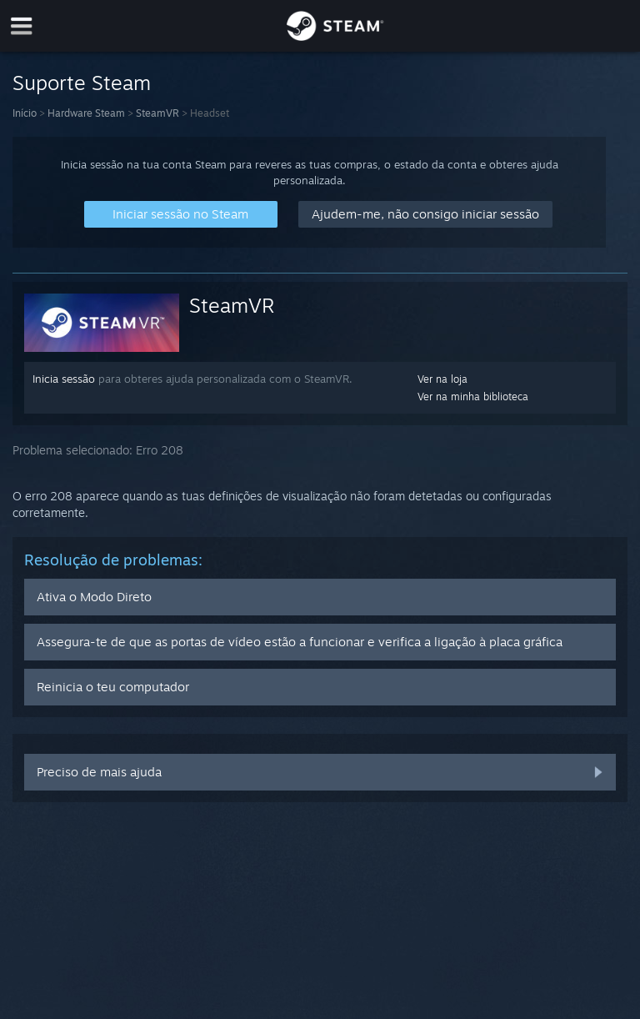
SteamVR (157, 113)
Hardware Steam (86, 113)
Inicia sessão (63, 378)
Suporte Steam (81, 82)
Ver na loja (443, 379)
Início (24, 113)
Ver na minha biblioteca (473, 396)
